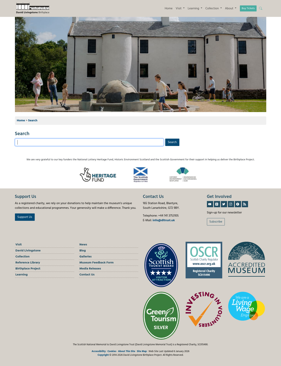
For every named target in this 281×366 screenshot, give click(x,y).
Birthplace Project (28, 268)
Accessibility (99, 351)
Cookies (111, 351)
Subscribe (215, 221)
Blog (83, 250)
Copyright (103, 355)
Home (169, 8)
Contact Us (87, 274)
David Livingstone (28, 250)
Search (32, 120)
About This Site (126, 351)
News (83, 244)
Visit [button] (179, 8)
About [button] (229, 8)
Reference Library (28, 262)
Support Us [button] (24, 217)
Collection (23, 256)
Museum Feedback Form (97, 262)
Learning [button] (194, 8)
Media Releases (90, 268)
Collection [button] (212, 8)
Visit (19, 244)
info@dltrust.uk (164, 220)
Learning (22, 274)
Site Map (142, 351)
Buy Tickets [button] (248, 8)
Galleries (86, 256)
